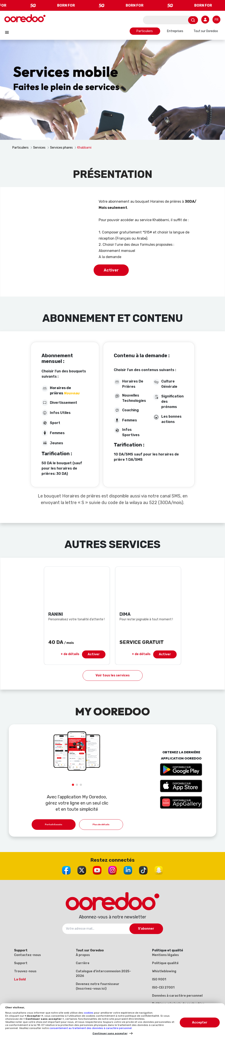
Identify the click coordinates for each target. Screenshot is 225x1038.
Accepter (199, 1022)
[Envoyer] (193, 20)
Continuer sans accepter (110, 1033)
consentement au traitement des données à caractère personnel (90, 1028)
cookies (89, 1012)
